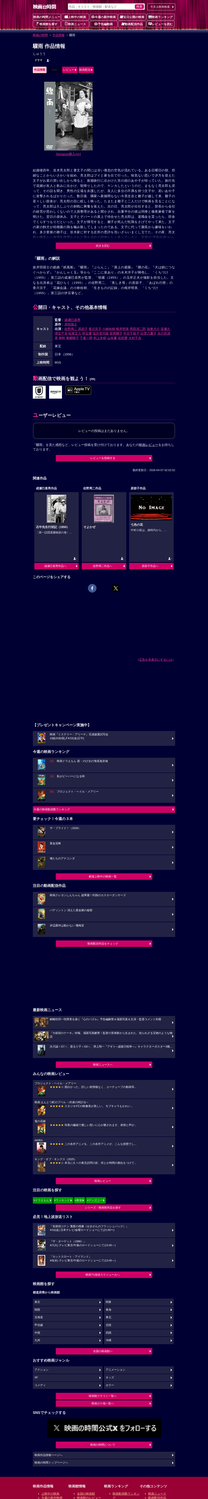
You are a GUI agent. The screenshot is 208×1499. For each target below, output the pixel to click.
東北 (108, 1317)
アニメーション (115, 1369)
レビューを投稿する (102, 458)
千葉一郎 (86, 338)
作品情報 (59, 35)
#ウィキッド (62, 1200)
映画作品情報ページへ (48, 1455)
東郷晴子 (72, 338)
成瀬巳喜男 (72, 320)
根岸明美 (122, 329)
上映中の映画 (75, 17)
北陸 (108, 1325)
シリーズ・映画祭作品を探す (103, 1207)
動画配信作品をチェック (102, 943)
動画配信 (84, 69)
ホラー (110, 1385)
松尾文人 (74, 333)
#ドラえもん (41, 1200)
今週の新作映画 (103, 17)
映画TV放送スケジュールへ (103, 1274)
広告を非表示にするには (155, 659)
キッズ (110, 1377)
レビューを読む (160, 24)
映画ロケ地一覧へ (103, 1403)
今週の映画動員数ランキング (52, 809)
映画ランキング (160, 17)
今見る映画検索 (160, 6)
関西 (37, 1309)
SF (36, 1377)
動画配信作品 (132, 24)
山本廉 (112, 338)
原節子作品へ (150, 566)
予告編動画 (103, 24)
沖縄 (108, 1340)
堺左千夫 (61, 333)
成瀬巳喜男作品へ (55, 566)
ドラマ (38, 60)
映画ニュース (75, 24)
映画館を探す (46, 24)
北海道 (39, 1317)
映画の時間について (102, 1444)
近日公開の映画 (132, 17)
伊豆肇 (87, 333)
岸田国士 (70, 324)
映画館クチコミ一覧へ (103, 1396)
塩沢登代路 (101, 333)
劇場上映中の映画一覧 (103, 876)
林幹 (62, 338)
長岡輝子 (116, 333)
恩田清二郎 (138, 329)
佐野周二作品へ (102, 566)
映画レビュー (102, 1181)
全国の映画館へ (103, 1351)
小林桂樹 (108, 329)
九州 (37, 1340)
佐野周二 (70, 329)
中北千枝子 (131, 333)
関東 (108, 1302)
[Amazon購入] (68, 154)
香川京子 (95, 329)
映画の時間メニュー (46, 17)
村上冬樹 (99, 338)
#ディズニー (94, 1200)
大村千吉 (134, 338)
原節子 (83, 329)
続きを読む (103, 245)
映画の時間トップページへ (51, 1462)
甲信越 (39, 1325)
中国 (37, 1332)
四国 (108, 1332)
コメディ (40, 1385)
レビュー (68, 69)
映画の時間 (40, 35)
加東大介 (153, 329)
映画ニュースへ (103, 1064)
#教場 (78, 1200)
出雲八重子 (148, 333)
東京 (37, 1302)
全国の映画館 (86, 1493)
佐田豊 (123, 338)
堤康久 (165, 329)
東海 (108, 1309)
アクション (41, 1369)
